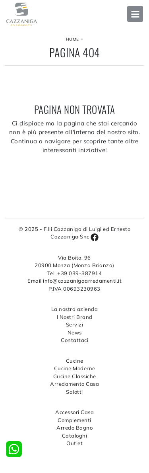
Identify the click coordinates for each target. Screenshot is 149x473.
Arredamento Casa (74, 384)
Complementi (74, 420)
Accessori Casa (74, 412)
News (75, 332)
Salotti (74, 392)
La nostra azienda (74, 309)
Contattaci (74, 340)
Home (72, 39)
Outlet (74, 443)
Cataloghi (74, 435)
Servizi (74, 324)
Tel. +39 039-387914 (74, 273)
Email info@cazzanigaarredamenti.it (74, 281)
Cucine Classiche (74, 376)
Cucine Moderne (74, 368)
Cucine (74, 361)
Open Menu (135, 14)
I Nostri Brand (75, 317)
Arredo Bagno (74, 427)
